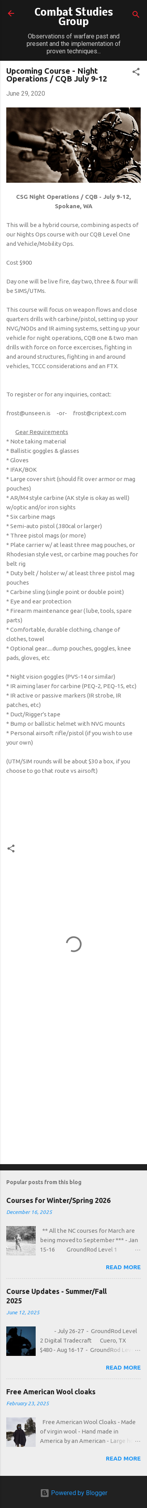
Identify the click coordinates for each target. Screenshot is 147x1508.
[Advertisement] (73, 1097)
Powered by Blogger (73, 1493)
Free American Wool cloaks (51, 1391)
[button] (136, 73)
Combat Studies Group (73, 18)
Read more (123, 1267)
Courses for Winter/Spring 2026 (58, 1200)
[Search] (136, 16)
